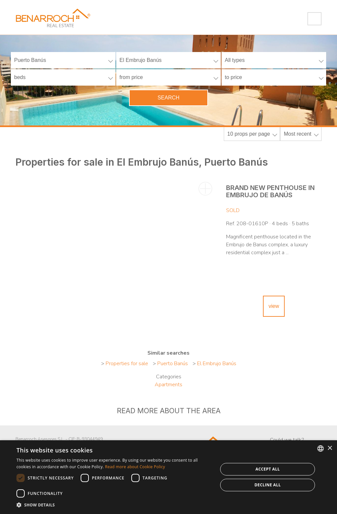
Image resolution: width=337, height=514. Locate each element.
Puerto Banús (172, 363)
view (274, 306)
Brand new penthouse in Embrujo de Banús (270, 191)
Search (169, 97)
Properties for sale (127, 363)
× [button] (329, 448)
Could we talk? (287, 440)
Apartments (168, 384)
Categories (168, 376)
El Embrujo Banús (216, 363)
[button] (114, 505)
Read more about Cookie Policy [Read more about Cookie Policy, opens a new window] (135, 467)
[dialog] (168, 477)
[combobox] (320, 448)
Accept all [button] (267, 469)
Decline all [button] (267, 485)
